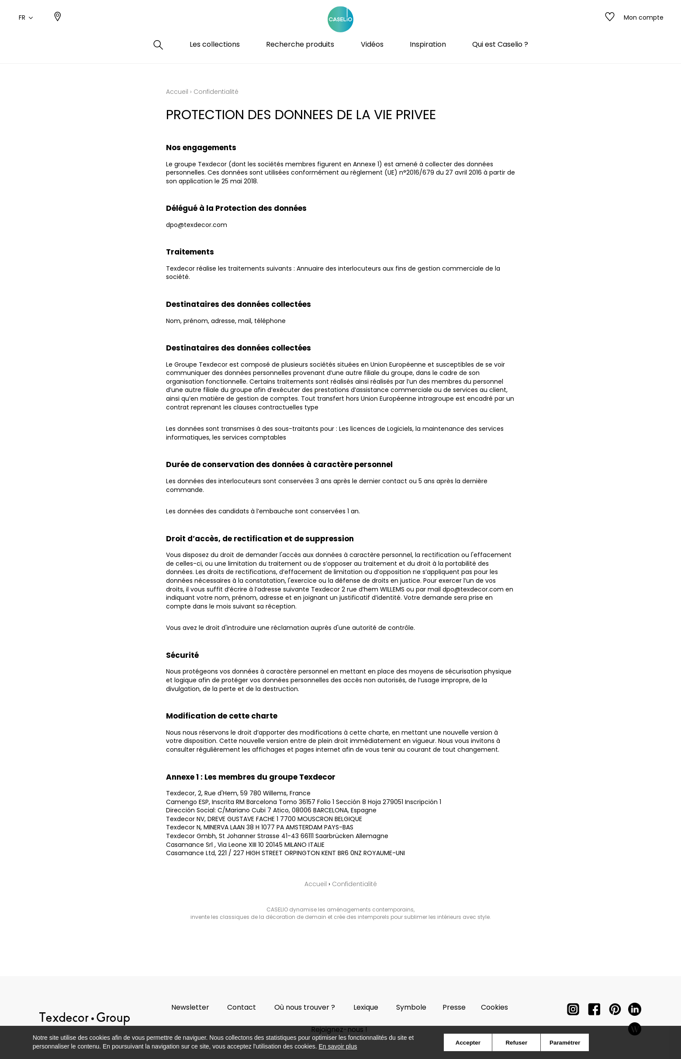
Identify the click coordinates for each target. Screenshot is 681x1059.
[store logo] (341, 27)
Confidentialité (354, 884)
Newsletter (190, 1007)
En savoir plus (338, 1046)
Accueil (177, 91)
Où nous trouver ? (304, 1007)
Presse (454, 1007)
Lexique (365, 1007)
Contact (241, 1007)
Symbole (411, 1007)
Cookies (494, 1007)
